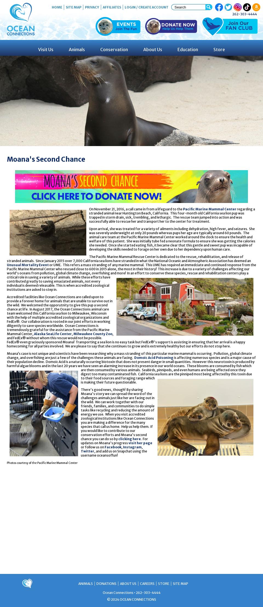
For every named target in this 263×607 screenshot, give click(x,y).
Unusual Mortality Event (28, 265)
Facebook (113, 447)
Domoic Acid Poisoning (153, 358)
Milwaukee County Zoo (92, 334)
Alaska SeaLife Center (53, 334)
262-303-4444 (244, 14)
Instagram (132, 447)
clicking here (129, 439)
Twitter (87, 451)
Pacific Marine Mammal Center (209, 209)
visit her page (140, 443)
